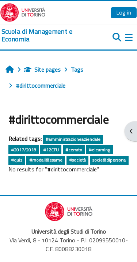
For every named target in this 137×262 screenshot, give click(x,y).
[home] (45, 35)
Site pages (42, 69)
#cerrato (73, 149)
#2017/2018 (23, 149)
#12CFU (51, 149)
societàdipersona (109, 159)
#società (77, 159)
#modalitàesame (45, 159)
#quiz (16, 159)
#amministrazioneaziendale (73, 139)
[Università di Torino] (23, 11)
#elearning (99, 149)
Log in (123, 12)
